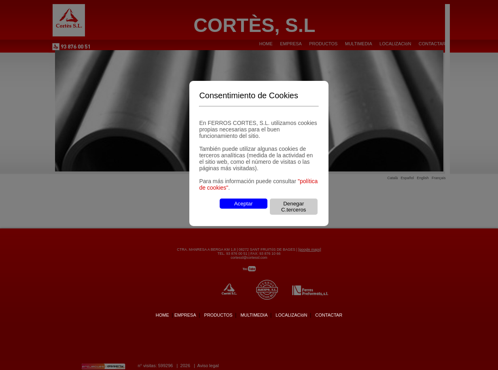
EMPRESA (185, 315)
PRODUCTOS (218, 315)
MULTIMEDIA (253, 315)
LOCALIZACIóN (291, 315)
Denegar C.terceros (293, 207)
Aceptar (243, 204)
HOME (162, 315)
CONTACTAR (328, 315)
